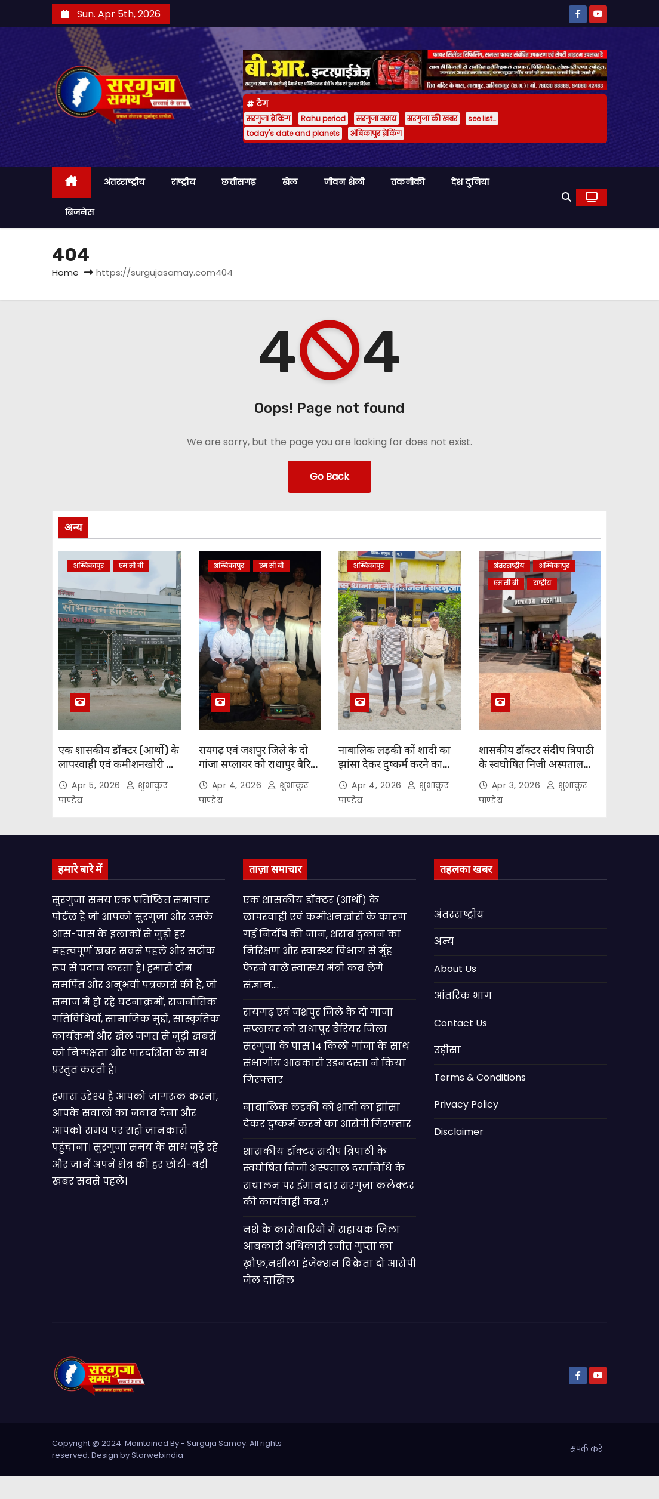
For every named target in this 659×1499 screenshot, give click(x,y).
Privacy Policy (466, 1104)
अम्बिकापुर (88, 566)
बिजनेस (79, 212)
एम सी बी (131, 566)
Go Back (329, 476)
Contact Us (460, 1023)
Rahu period (323, 118)
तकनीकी (408, 182)
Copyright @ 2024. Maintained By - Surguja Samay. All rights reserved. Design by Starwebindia (167, 1449)
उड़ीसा (447, 1050)
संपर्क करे (586, 1449)
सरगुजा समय (376, 118)
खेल (290, 182)
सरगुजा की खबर (432, 118)
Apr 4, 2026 (238, 785)
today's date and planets (293, 133)
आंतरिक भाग (463, 996)
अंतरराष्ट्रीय (124, 182)
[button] (566, 197)
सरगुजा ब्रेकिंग (268, 118)
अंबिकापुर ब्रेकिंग (376, 133)
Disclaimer (459, 1132)
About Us (455, 969)
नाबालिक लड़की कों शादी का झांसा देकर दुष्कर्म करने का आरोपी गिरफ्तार (394, 764)
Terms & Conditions (480, 1077)
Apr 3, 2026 (517, 785)
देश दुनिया (470, 182)
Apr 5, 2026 (97, 785)
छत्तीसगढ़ (238, 182)
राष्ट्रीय (183, 182)
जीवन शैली (344, 182)
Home (65, 272)
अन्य (444, 941)
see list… (482, 118)
